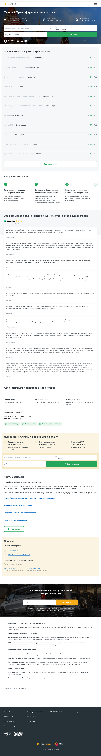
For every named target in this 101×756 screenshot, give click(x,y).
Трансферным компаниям (35, 712)
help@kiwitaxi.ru (14, 550)
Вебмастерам (31, 721)
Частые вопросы (9, 721)
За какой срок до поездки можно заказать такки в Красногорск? (29, 498)
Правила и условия (53, 749)
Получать (66, 602)
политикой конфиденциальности (55, 610)
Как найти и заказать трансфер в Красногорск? (23, 482)
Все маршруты (50, 164)
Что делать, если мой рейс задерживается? (21, 513)
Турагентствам (31, 716)
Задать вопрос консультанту (19, 554)
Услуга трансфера (9, 716)
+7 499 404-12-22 (33, 568)
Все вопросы (14, 529)
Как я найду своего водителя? (16, 520)
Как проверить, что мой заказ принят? (19, 505)
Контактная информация (11, 726)
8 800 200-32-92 (10, 568)
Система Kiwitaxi (9, 712)
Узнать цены (72, 34)
